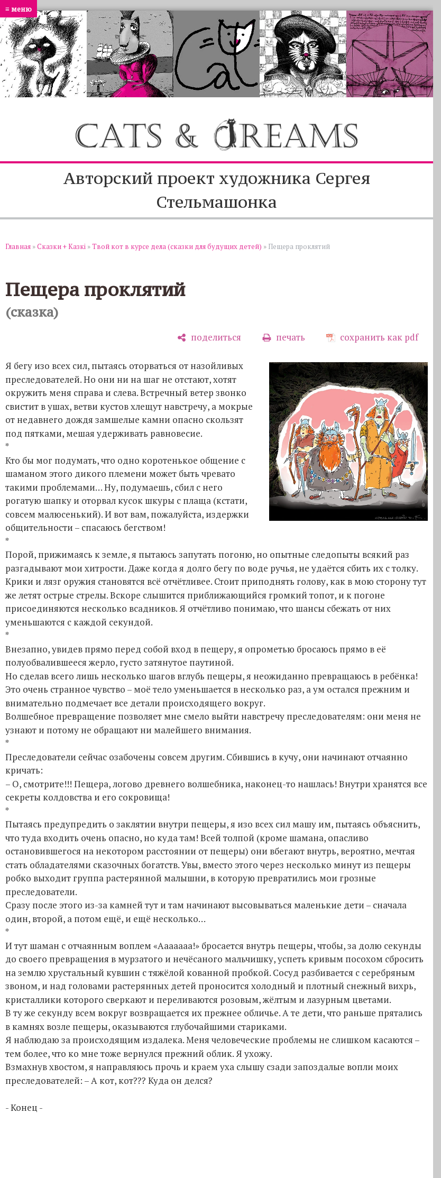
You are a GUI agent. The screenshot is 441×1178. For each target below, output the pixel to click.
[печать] (284, 337)
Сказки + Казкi (61, 246)
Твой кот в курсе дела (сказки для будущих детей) (177, 246)
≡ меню (18, 9)
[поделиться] (209, 337)
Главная (18, 246)
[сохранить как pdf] (372, 337)
